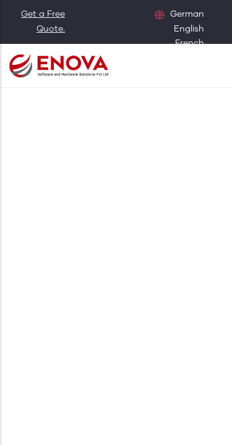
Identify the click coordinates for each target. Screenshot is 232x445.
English (189, 29)
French (189, 43)
